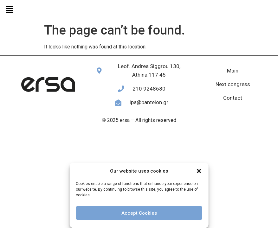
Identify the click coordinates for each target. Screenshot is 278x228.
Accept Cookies (139, 213)
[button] (199, 171)
